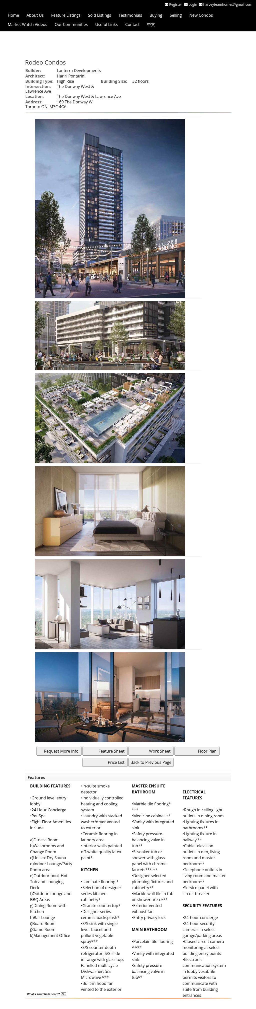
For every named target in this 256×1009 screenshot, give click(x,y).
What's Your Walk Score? (46, 994)
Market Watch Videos (27, 24)
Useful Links (106, 24)
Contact (132, 24)
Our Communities (71, 24)
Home (13, 15)
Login (193, 4)
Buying (156, 15)
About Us (35, 15)
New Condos (201, 15)
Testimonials (130, 15)
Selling (176, 15)
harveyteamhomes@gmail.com (227, 4)
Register (175, 4)
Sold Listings (99, 15)
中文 (151, 24)
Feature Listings (65, 15)
